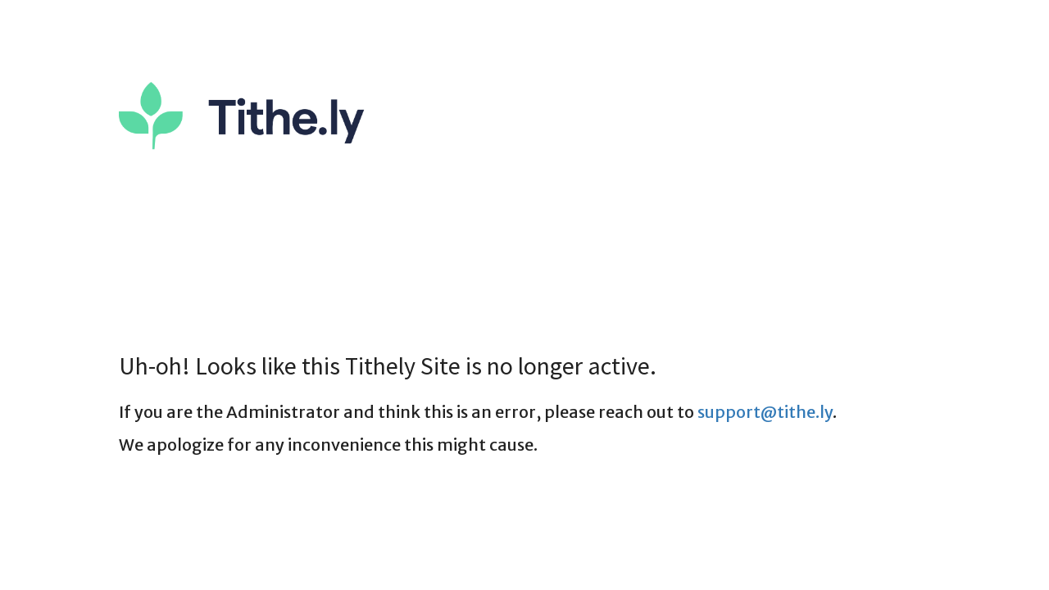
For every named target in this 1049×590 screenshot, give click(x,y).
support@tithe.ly (765, 412)
